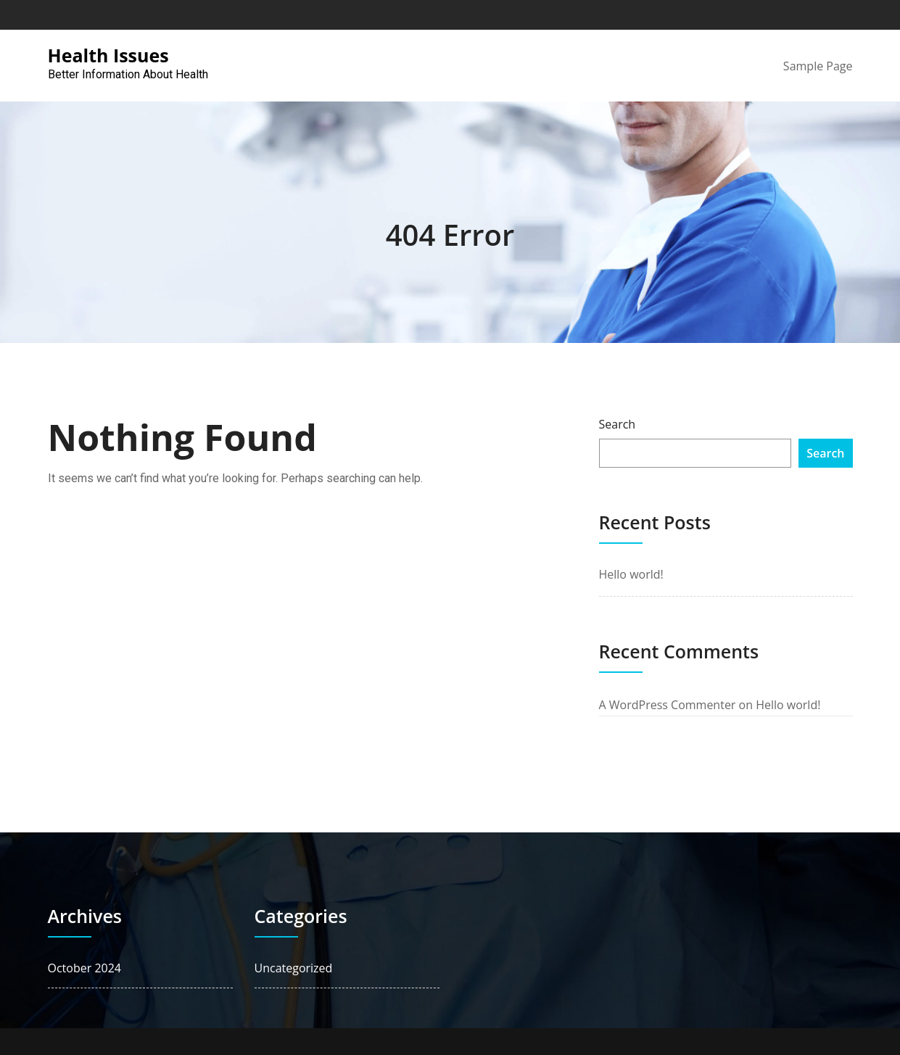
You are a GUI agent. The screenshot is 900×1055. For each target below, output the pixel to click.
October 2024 (85, 968)
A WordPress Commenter (667, 705)
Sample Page (818, 66)
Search (617, 424)
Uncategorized (294, 968)
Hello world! (631, 574)
